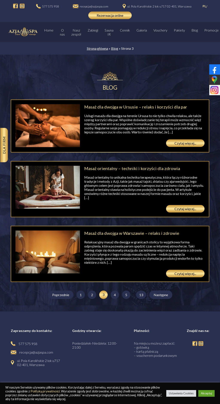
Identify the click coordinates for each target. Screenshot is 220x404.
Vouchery (160, 30)
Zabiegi (93, 30)
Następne (161, 295)
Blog (194, 30)
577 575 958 (50, 6)
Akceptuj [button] (206, 393)
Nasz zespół (76, 32)
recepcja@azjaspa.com (94, 6)
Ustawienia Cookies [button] (181, 393)
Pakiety (179, 30)
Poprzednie (60, 295)
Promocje (211, 30)
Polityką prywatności (45, 391)
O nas (62, 32)
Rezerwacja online (110, 15)
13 (141, 295)
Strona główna (97, 48)
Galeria (141, 30)
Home (48, 30)
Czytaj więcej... (185, 143)
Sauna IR (109, 32)
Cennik (125, 30)
